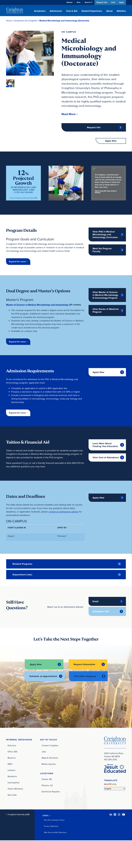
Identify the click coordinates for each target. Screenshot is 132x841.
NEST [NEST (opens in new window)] (10, 764)
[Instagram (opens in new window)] (119, 815)
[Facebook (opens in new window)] (115, 815)
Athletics (121, 11)
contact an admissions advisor (63, 512)
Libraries (11, 770)
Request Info (101, 2)
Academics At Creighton (25, 20)
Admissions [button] (56, 11)
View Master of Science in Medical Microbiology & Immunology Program (105, 295)
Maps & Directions (50, 758)
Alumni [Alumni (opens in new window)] (69, 2)
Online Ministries (15, 789)
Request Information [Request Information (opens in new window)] (84, 665)
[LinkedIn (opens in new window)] (111, 815)
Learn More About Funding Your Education (105, 446)
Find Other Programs (85, 677)
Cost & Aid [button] (71, 11)
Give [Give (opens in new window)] (78, 2)
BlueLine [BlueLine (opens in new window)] (12, 758)
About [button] (109, 11)
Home (9, 20)
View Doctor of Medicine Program (106, 311)
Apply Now (111, 141)
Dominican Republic (51, 792)
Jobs (44, 752)
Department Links (22, 575)
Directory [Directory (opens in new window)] (12, 746)
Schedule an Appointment (43, 677)
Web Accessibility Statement (55, 833)
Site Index (12, 795)
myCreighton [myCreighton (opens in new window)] (13, 783)
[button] (69, 114)
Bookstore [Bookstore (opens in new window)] (12, 776)
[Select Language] (114, 789)
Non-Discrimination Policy (54, 820)
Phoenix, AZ (47, 785)
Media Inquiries (49, 764)
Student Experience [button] (91, 11)
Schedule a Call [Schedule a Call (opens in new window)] (101, 612)
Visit (113, 2)
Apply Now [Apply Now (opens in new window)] (98, 373)
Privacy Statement (51, 826)
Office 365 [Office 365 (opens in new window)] (12, 752)
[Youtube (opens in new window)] (123, 815)
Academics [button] (40, 11)
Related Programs (22, 564)
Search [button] (87, 2)
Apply (121, 2)
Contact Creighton (50, 746)
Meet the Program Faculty (102, 250)
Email (26, 463)
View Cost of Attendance (106, 458)
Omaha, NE (47, 779)
